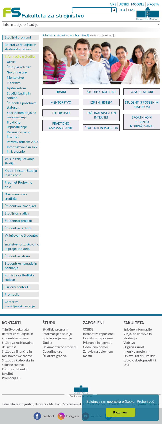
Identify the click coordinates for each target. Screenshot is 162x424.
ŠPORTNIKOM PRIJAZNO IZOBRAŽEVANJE (141, 121)
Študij (85, 35)
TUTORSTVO (61, 113)
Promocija (12, 294)
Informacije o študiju (20, 56)
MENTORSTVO (60, 102)
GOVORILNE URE (142, 92)
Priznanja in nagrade (97, 342)
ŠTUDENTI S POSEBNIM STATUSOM (142, 104)
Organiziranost (133, 347)
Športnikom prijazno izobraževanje (21, 115)
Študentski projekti (18, 221)
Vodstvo (129, 342)
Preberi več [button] (145, 401)
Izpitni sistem (16, 88)
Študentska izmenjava (20, 206)
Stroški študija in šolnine (19, 95)
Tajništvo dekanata (15, 329)
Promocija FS (11, 378)
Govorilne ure (17, 72)
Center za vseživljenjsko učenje (20, 304)
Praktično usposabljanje (17, 124)
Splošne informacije (137, 329)
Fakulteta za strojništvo (43, 13)
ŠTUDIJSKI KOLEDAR (101, 92)
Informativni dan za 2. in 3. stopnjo (22, 149)
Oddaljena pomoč (95, 347)
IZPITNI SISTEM (101, 102)
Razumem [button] (120, 412)
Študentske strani (17, 256)
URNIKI (124, 4)
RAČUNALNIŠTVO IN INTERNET (101, 115)
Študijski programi (18, 37)
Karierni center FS (17, 287)
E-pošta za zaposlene (98, 338)
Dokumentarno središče (16, 196)
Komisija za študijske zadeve (19, 277)
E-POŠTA (153, 4)
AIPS (113, 4)
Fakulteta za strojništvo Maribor (60, 35)
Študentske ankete (18, 228)
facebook (49, 416)
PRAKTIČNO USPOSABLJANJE (61, 125)
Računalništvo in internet (19, 134)
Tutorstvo (13, 83)
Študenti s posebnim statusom (21, 105)
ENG (131, 10)
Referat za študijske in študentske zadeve (20, 47)
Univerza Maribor (147, 13)
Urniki (11, 62)
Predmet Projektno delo (18, 184)
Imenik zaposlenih (136, 351)
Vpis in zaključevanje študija (19, 161)
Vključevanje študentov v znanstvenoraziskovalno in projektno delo (21, 242)
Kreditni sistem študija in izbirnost (21, 172)
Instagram (72, 416)
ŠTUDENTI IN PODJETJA (101, 128)
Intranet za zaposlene (98, 334)
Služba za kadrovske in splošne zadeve (18, 362)
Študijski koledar (19, 67)
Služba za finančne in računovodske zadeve (17, 353)
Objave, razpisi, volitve (139, 356)
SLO (122, 10)
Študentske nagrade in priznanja (21, 265)
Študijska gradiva (17, 213)
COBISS (88, 329)
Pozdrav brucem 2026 (22, 142)
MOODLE (137, 4)
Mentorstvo (15, 77)
